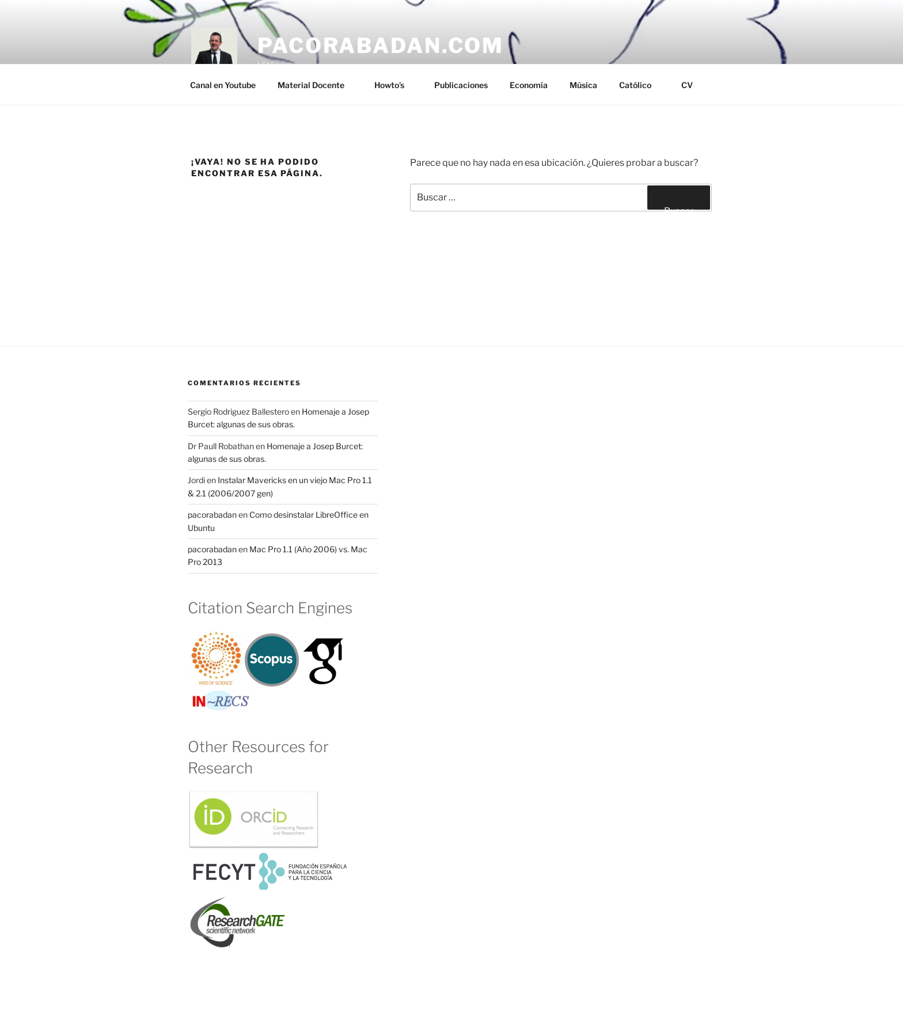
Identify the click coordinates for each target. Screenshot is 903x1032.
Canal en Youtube (223, 85)
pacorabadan (212, 514)
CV (687, 85)
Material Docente (316, 85)
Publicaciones (461, 85)
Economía (529, 85)
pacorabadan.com (380, 45)
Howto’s (394, 85)
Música (583, 85)
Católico (640, 85)
